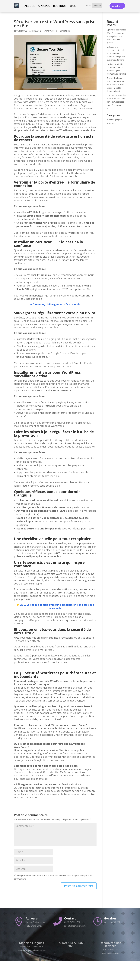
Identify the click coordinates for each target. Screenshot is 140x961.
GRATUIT (117, 5)
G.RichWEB (22, 30)
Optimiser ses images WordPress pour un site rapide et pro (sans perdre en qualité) (116, 36)
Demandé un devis (110, 953)
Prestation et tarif (110, 949)
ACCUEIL (29, 6)
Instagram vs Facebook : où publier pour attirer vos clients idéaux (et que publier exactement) (116, 53)
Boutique (59, 6)
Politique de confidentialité (31, 946)
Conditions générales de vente (31, 950)
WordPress (49, 30)
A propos (44, 6)
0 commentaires (63, 30)
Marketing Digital (114, 119)
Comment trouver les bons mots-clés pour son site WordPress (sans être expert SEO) (116, 102)
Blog (72, 6)
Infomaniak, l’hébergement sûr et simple (55, 304)
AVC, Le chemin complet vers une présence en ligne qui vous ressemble (57, 606)
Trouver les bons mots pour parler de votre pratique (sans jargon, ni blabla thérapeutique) (115, 84)
